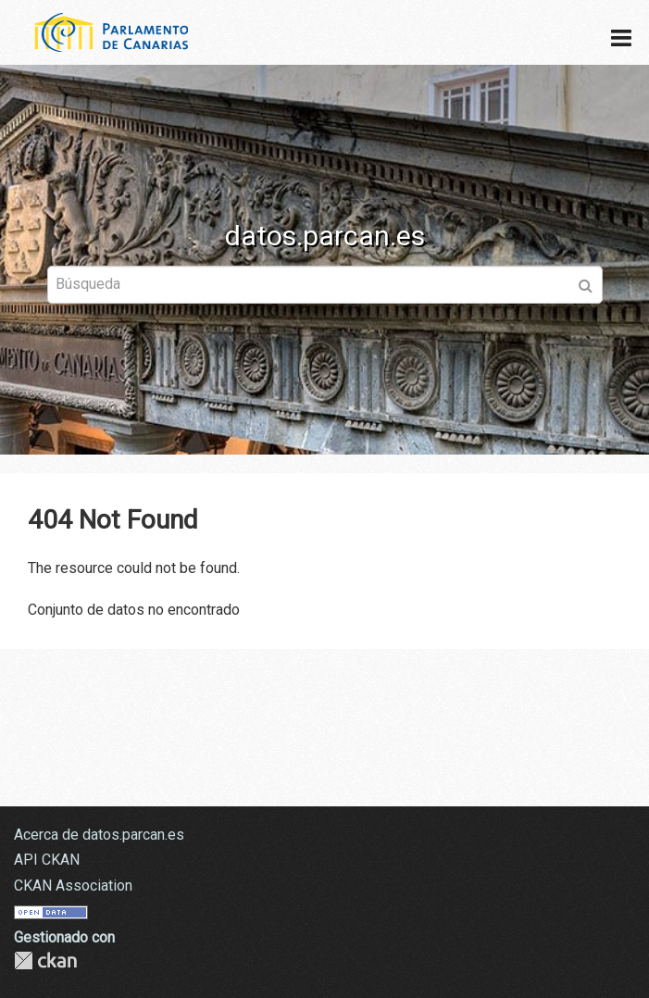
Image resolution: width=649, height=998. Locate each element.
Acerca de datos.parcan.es (99, 834)
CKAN (45, 960)
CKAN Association (73, 885)
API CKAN (47, 859)
